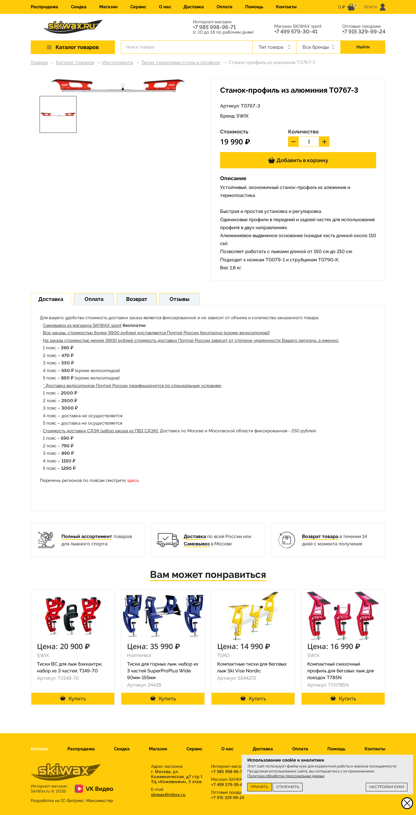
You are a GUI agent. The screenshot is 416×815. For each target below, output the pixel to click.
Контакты (286, 6)
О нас (165, 6)
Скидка (79, 6)
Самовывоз (197, 544)
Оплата (225, 6)
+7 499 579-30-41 (295, 32)
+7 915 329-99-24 (363, 32)
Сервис (138, 6)
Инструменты (117, 62)
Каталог (39, 749)
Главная (39, 62)
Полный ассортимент (86, 536)
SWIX (242, 116)
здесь (133, 480)
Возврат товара (320, 536)
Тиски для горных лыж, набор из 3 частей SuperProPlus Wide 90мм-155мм (162, 670)
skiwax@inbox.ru (168, 794)
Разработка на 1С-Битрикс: (72, 800)
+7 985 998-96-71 (214, 27)
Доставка (193, 6)
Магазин (108, 6)
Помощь (254, 6)
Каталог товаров (75, 62)
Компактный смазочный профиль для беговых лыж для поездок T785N (340, 670)
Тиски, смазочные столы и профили (180, 62)
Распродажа (44, 6)
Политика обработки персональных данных (285, 776)
